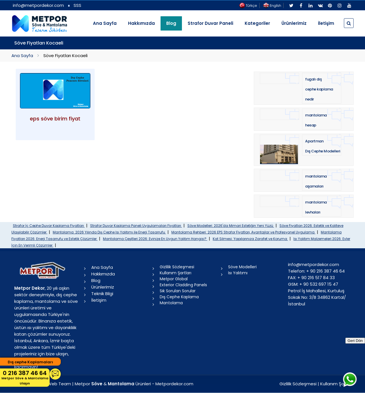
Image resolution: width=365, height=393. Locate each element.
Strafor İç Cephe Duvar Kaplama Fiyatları (49, 225)
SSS (77, 5)
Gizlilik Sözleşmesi (177, 267)
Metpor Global (174, 279)
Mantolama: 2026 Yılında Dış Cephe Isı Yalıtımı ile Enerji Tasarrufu (109, 232)
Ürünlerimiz (294, 23)
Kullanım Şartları (175, 273)
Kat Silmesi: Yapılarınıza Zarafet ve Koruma (250, 238)
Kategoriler (257, 23)
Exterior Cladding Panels (183, 285)
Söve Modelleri (242, 267)
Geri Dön (355, 340)
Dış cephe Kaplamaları (30, 362)
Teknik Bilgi (102, 294)
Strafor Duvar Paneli (210, 23)
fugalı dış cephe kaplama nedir (319, 89)
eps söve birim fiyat (55, 118)
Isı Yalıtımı (238, 273)
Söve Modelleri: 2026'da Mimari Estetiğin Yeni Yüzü (230, 225)
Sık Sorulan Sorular (178, 291)
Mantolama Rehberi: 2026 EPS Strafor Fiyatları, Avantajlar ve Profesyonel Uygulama (243, 232)
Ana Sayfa (105, 23)
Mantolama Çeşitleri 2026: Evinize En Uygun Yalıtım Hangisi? (155, 238)
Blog (95, 280)
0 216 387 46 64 (24, 377)
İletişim (326, 23)
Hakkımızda (141, 23)
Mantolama (171, 303)
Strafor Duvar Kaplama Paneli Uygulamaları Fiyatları (136, 225)
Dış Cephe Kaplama (179, 297)
